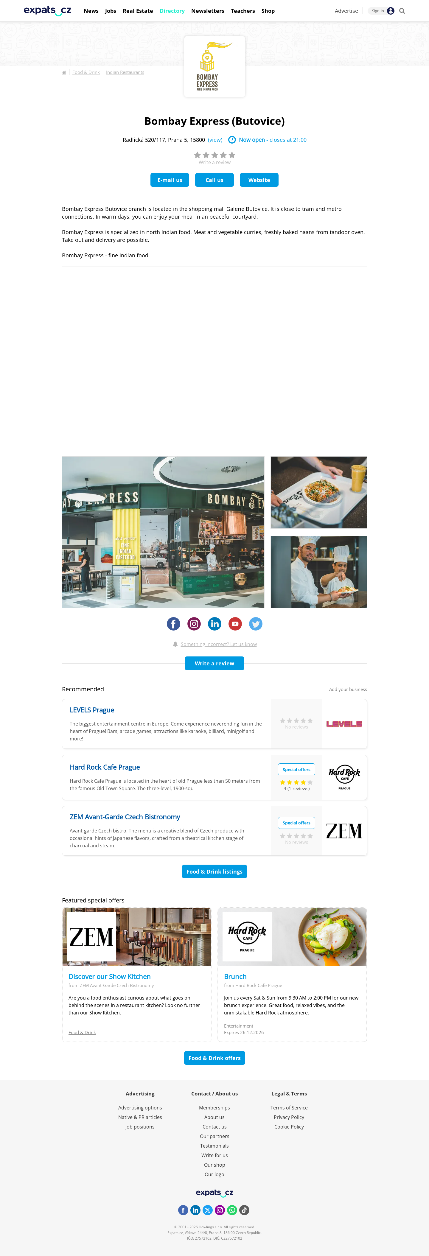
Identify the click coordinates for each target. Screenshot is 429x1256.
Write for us (214, 1155)
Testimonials (214, 1146)
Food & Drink (86, 72)
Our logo (214, 1174)
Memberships (214, 1107)
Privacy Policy (289, 1117)
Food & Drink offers (215, 1058)
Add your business (348, 689)
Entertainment (238, 1026)
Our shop (214, 1165)
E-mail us (170, 179)
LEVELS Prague (92, 709)
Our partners (214, 1136)
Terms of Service (289, 1107)
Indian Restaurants (125, 72)
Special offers (296, 769)
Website (259, 179)
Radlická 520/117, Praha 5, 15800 (172, 139)
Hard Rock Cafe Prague (105, 766)
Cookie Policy (289, 1126)
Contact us (215, 1126)
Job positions (140, 1126)
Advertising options (140, 1107)
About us (214, 1117)
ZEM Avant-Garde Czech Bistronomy (125, 816)
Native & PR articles (140, 1117)
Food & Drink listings (214, 871)
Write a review (214, 663)
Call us (214, 179)
